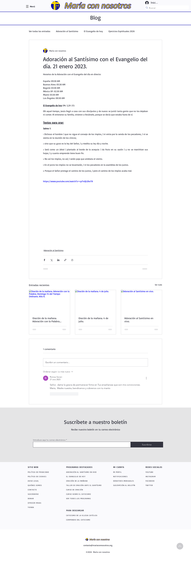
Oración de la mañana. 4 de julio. (93, 320)
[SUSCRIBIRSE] (41, 494)
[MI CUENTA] (121, 467)
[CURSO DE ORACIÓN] (84, 489)
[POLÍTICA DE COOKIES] (41, 476)
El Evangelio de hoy (93, 31)
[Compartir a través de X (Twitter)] (51, 260)
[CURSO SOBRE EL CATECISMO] (84, 494)
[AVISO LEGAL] (41, 481)
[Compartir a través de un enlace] (65, 260)
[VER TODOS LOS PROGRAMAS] (85, 498)
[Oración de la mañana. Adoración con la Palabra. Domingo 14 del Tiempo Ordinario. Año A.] (49, 301)
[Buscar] (166, 7)
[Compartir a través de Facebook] (44, 260)
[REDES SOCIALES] (156, 467)
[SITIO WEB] (38, 467)
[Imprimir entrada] (72, 260)
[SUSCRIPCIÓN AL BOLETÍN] (124, 485)
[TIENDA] (41, 507)
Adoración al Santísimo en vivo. (138, 320)
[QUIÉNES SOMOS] (41, 485)
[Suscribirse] (146, 444)
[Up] (180, 546)
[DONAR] (41, 498)
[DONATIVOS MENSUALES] (123, 481)
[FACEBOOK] (153, 481)
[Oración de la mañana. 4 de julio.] (95, 301)
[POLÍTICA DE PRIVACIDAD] (41, 472)
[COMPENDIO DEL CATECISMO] (85, 520)
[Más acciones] (146, 378)
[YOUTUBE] (154, 472)
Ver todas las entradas (39, 31)
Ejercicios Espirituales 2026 (122, 31)
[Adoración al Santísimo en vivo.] (141, 301)
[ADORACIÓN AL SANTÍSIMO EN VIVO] (85, 472)
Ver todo (158, 284)
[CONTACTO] (41, 489)
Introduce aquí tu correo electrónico (49, 440)
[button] (32, 6)
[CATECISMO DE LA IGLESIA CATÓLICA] (86, 515)
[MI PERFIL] (123, 472)
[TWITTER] (153, 485)
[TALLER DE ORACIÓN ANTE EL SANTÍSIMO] (84, 485)
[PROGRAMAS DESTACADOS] (82, 467)
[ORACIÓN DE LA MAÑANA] (85, 481)
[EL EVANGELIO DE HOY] (84, 476)
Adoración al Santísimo (67, 31)
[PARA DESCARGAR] (82, 510)
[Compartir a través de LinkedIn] (58, 260)
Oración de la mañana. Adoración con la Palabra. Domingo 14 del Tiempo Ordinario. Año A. (46, 320)
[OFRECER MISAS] (41, 503)
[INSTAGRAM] (154, 476)
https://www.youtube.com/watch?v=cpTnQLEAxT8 (68, 181)
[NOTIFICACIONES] (125, 476)
